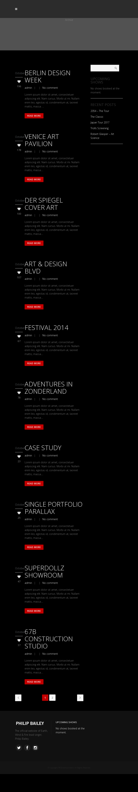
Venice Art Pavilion (42, 142)
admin (28, 87)
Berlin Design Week (47, 76)
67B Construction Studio (49, 655)
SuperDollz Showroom (44, 586)
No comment (50, 87)
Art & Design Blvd (46, 273)
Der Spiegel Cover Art (44, 207)
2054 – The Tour (100, 111)
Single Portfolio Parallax (53, 520)
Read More (34, 116)
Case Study (43, 458)
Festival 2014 (46, 334)
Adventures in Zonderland (49, 397)
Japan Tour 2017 (100, 122)
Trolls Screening (100, 128)
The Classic (97, 116)
